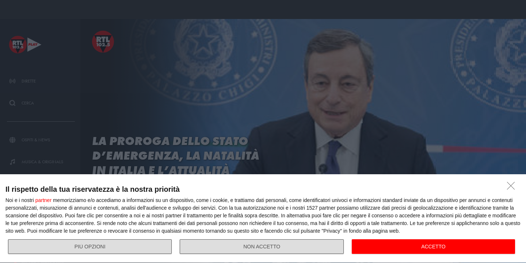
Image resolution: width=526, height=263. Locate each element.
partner (43, 200)
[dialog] (263, 219)
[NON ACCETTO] (513, 188)
